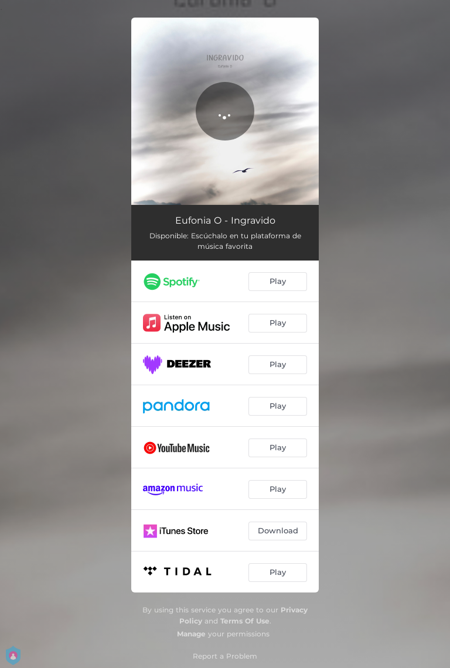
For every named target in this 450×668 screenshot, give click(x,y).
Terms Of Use (245, 620)
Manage (191, 633)
